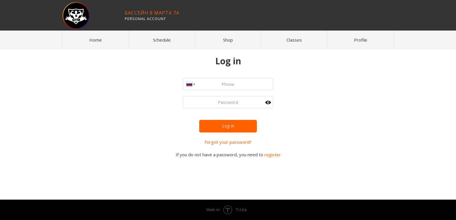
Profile (360, 40)
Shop (228, 40)
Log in (228, 126)
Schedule (162, 40)
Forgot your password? (228, 142)
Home (95, 40)
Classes (294, 40)
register (272, 154)
